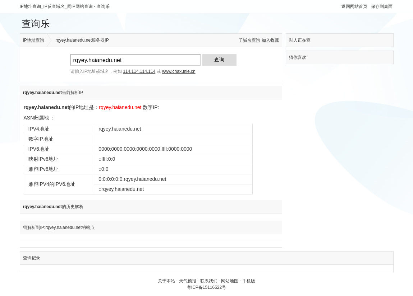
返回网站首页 (354, 6)
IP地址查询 (33, 40)
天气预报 (187, 280)
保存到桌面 (382, 6)
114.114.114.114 (139, 71)
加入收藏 (270, 40)
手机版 (248, 280)
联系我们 (208, 280)
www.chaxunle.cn (179, 71)
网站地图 (229, 280)
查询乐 (36, 23)
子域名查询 (249, 40)
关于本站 (166, 280)
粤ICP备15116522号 (206, 287)
